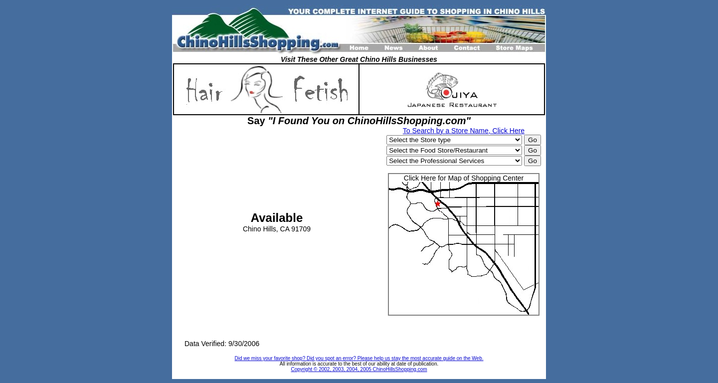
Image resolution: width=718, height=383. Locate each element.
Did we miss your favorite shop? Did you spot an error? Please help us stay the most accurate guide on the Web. (359, 358)
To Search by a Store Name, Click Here (464, 131)
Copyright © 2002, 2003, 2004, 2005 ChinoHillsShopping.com (359, 369)
